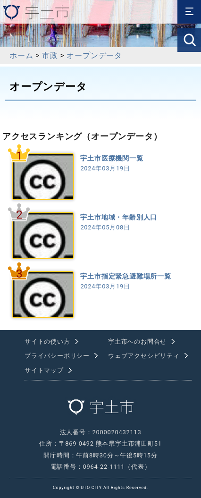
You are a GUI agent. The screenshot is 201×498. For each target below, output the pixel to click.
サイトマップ (44, 370)
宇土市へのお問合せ (137, 341)
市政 (50, 55)
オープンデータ (94, 55)
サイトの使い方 (47, 341)
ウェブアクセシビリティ (144, 355)
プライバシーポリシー (57, 355)
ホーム (21, 55)
